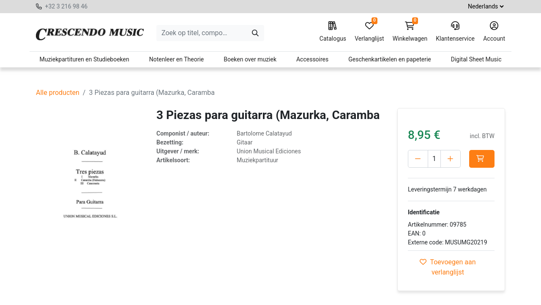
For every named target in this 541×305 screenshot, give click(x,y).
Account (494, 32)
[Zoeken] (255, 33)
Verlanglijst (369, 32)
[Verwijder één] (418, 159)
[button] (482, 159)
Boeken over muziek (250, 59)
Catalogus (333, 32)
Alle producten (57, 93)
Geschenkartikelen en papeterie (389, 59)
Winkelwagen (410, 32)
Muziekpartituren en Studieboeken (84, 59)
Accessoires (312, 59)
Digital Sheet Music (476, 59)
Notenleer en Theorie (176, 59)
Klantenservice (455, 32)
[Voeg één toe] (450, 159)
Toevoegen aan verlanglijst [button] (447, 267)
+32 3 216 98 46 (66, 6)
